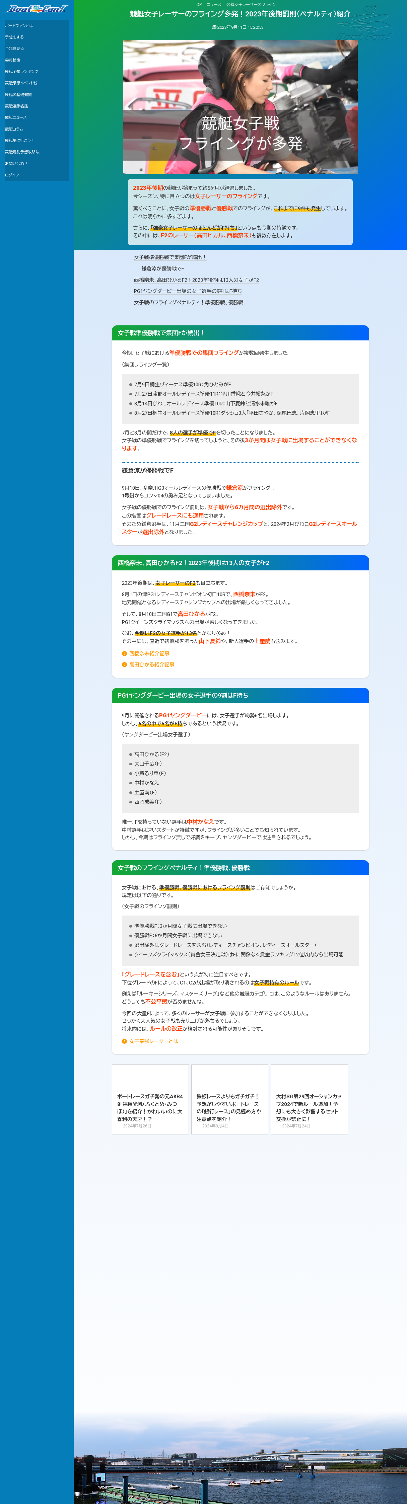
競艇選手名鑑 (18, 122)
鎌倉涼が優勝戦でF (163, 269)
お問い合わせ (18, 189)
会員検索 (14, 67)
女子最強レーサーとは (153, 1041)
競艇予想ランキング (24, 81)
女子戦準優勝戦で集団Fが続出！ (170, 257)
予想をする (16, 40)
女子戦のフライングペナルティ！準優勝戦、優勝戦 (188, 303)
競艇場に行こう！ (22, 162)
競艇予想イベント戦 (24, 94)
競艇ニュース (17, 135)
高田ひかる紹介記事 (152, 665)
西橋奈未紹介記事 (149, 654)
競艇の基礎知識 (21, 108)
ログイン (13, 203)
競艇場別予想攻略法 (25, 176)
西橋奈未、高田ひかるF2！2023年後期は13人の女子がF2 (196, 280)
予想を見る (16, 54)
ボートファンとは (21, 26)
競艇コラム (15, 149)
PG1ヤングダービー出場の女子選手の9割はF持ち (188, 291)
